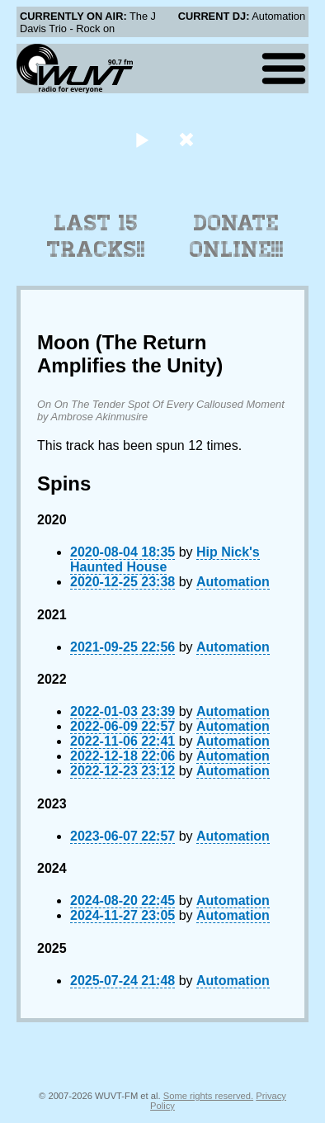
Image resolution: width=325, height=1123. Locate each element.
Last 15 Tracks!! (96, 236)
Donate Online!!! (237, 236)
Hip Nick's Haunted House (165, 559)
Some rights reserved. (208, 1096)
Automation (233, 582)
